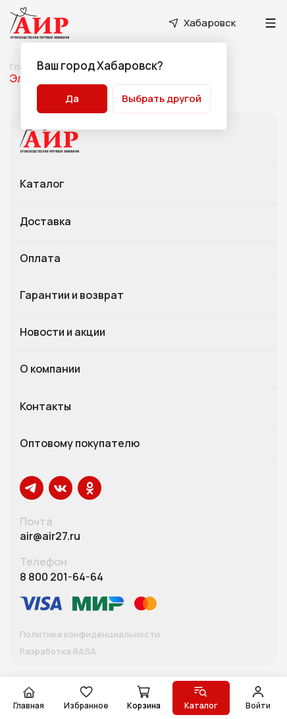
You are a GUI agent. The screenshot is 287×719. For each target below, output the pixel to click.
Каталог (42, 184)
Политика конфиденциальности (90, 634)
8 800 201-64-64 (61, 577)
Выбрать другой (161, 98)
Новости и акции (62, 332)
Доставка (45, 221)
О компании (50, 369)
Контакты (45, 406)
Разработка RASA (58, 652)
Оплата (40, 258)
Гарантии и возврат (72, 295)
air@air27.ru (50, 536)
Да (72, 98)
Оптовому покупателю (80, 443)
